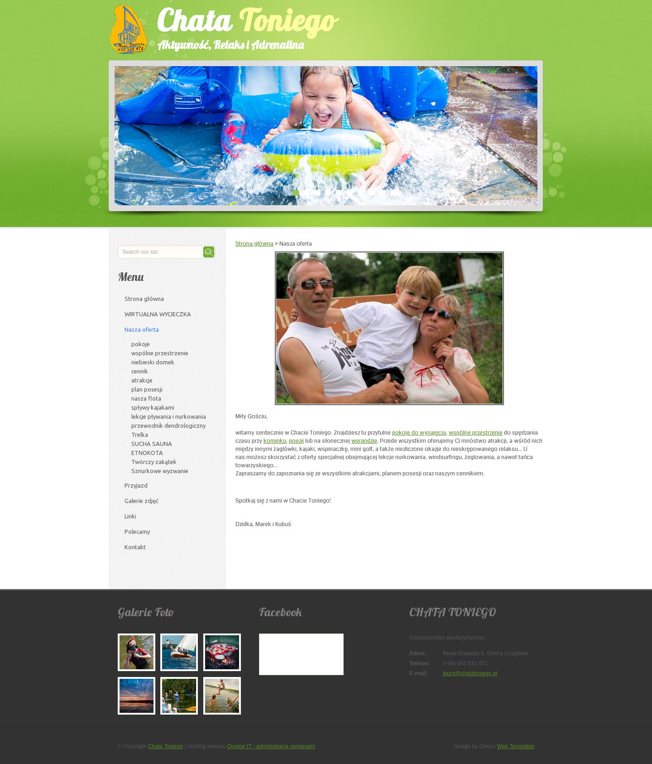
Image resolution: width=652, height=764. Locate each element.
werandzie (364, 441)
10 (393, 192)
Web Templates (515, 746)
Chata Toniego (165, 746)
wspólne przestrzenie (476, 433)
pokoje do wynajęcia (419, 433)
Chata (238, 26)
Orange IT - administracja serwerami (271, 746)
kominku (275, 441)
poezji (296, 441)
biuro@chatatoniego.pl (470, 673)
